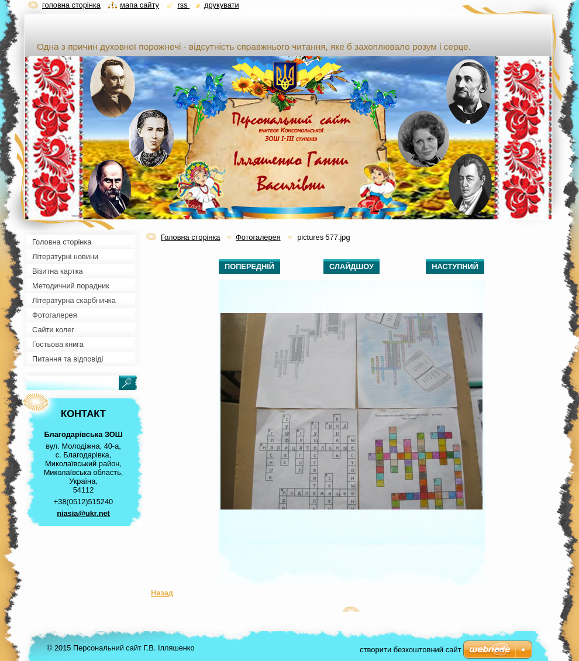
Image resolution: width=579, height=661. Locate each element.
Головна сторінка (190, 237)
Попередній (249, 266)
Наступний (455, 266)
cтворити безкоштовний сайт (410, 649)
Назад (162, 592)
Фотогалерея (258, 237)
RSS (183, 5)
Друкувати (221, 5)
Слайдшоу (351, 266)
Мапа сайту (139, 5)
